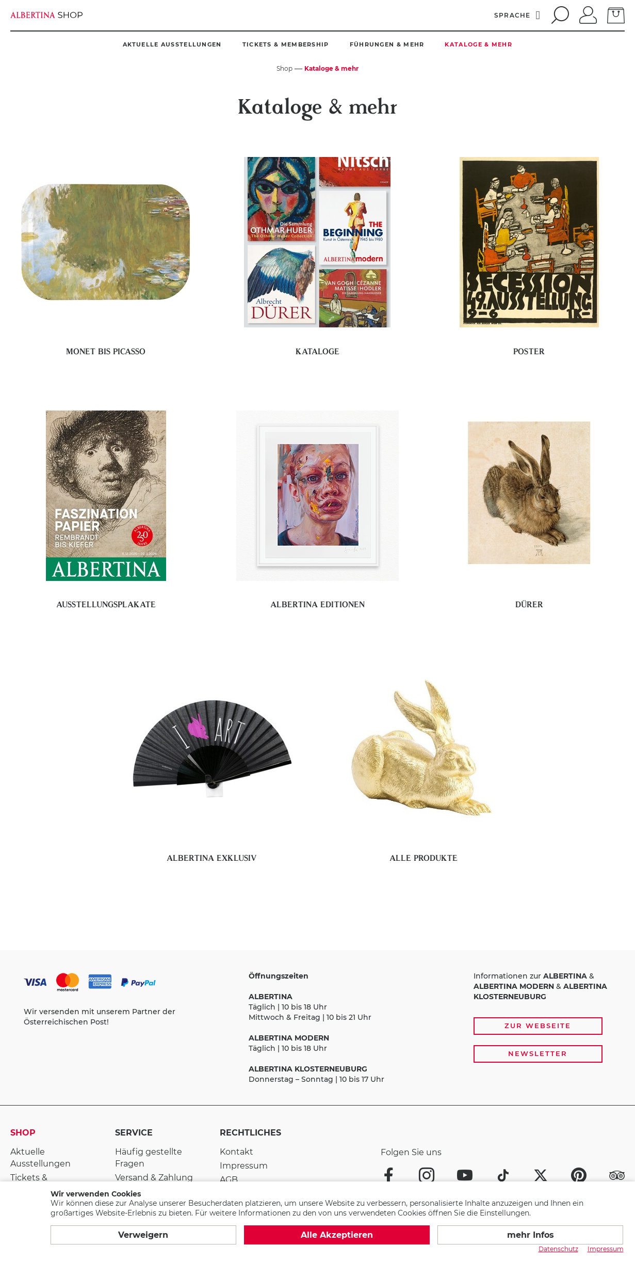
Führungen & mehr (387, 44)
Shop (23, 1133)
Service (134, 1133)
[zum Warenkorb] (616, 14)
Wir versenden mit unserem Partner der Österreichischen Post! (99, 1017)
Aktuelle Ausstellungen (172, 44)
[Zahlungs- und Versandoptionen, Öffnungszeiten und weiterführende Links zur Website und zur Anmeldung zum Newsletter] (317, 1028)
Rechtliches (250, 1133)
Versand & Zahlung (154, 1178)
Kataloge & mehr (478, 44)
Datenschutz (558, 1249)
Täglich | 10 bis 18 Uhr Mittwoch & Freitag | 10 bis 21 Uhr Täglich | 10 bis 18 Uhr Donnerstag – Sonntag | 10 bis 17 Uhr (316, 1027)
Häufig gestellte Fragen (148, 1158)
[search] (558, 15)
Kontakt (236, 1152)
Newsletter (537, 1053)
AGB (229, 1180)
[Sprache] (517, 15)
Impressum (244, 1166)
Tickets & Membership (285, 44)
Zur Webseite (537, 1025)
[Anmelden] (588, 14)
